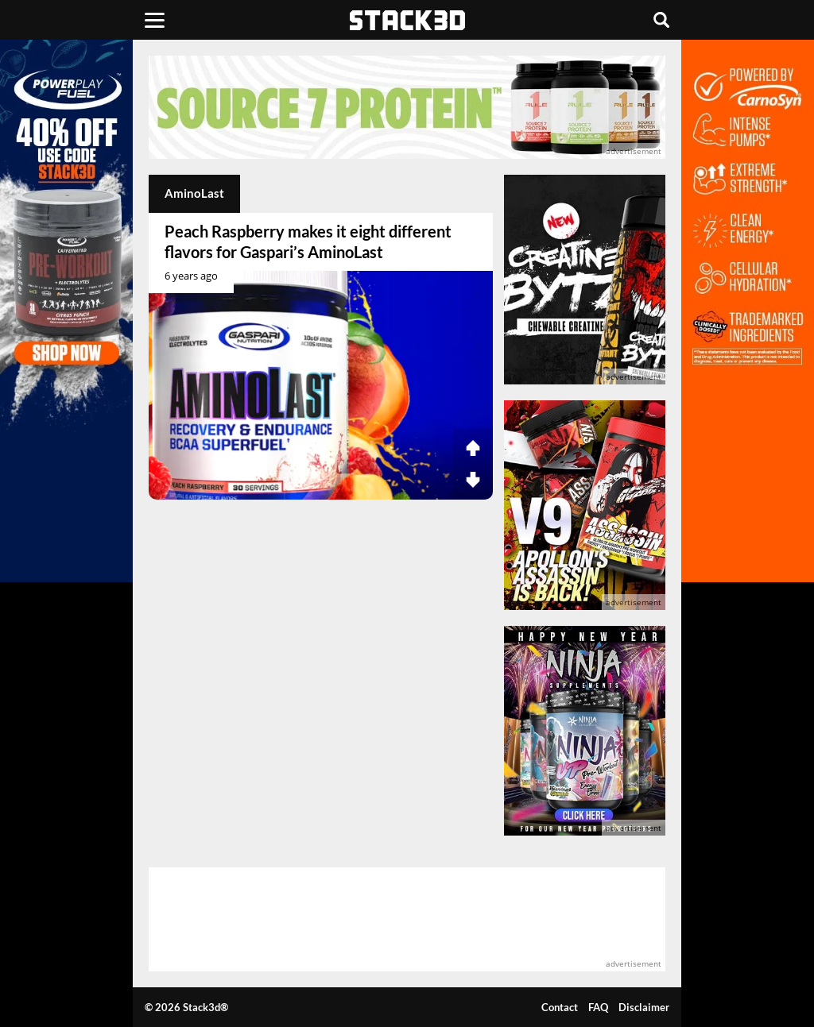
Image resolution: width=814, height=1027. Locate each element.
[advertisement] (407, 107)
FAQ (598, 1007)
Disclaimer (643, 1007)
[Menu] (155, 20)
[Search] (661, 20)
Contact (559, 1007)
